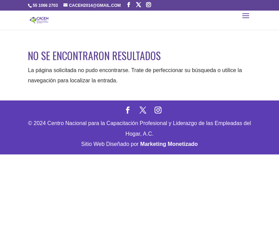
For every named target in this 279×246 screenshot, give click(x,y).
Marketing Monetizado (169, 144)
